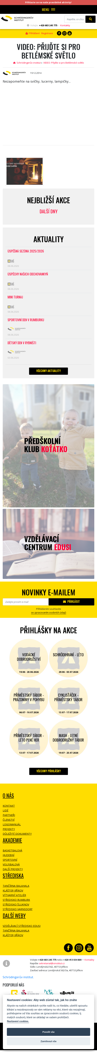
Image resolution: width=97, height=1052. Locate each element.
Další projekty (13, 869)
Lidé (5, 810)
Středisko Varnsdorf (18, 909)
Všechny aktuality (48, 371)
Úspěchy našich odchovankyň (28, 274)
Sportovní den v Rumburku (26, 320)
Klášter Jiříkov (13, 890)
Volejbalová (11, 864)
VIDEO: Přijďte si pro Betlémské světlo (63, 62)
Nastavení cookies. (18, 1021)
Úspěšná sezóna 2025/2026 (26, 251)
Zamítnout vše (48, 1041)
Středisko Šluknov (16, 904)
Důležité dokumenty (17, 833)
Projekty (9, 829)
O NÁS (8, 795)
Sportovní (10, 859)
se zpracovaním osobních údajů (48, 612)
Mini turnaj (15, 297)
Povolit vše (48, 1031)
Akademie (12, 840)
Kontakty (65, 25)
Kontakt (9, 805)
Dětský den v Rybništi (22, 343)
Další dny (48, 211)
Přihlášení (33, 33)
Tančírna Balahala (16, 886)
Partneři (9, 815)
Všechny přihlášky (48, 771)
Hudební (8, 855)
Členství (8, 819)
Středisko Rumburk (16, 900)
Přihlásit (71, 601)
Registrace (47, 33)
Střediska (13, 875)
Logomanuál (12, 824)
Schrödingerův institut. (18, 977)
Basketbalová (12, 850)
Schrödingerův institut (27, 62)
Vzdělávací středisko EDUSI (21, 926)
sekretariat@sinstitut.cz (52, 963)
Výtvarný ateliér (14, 895)
